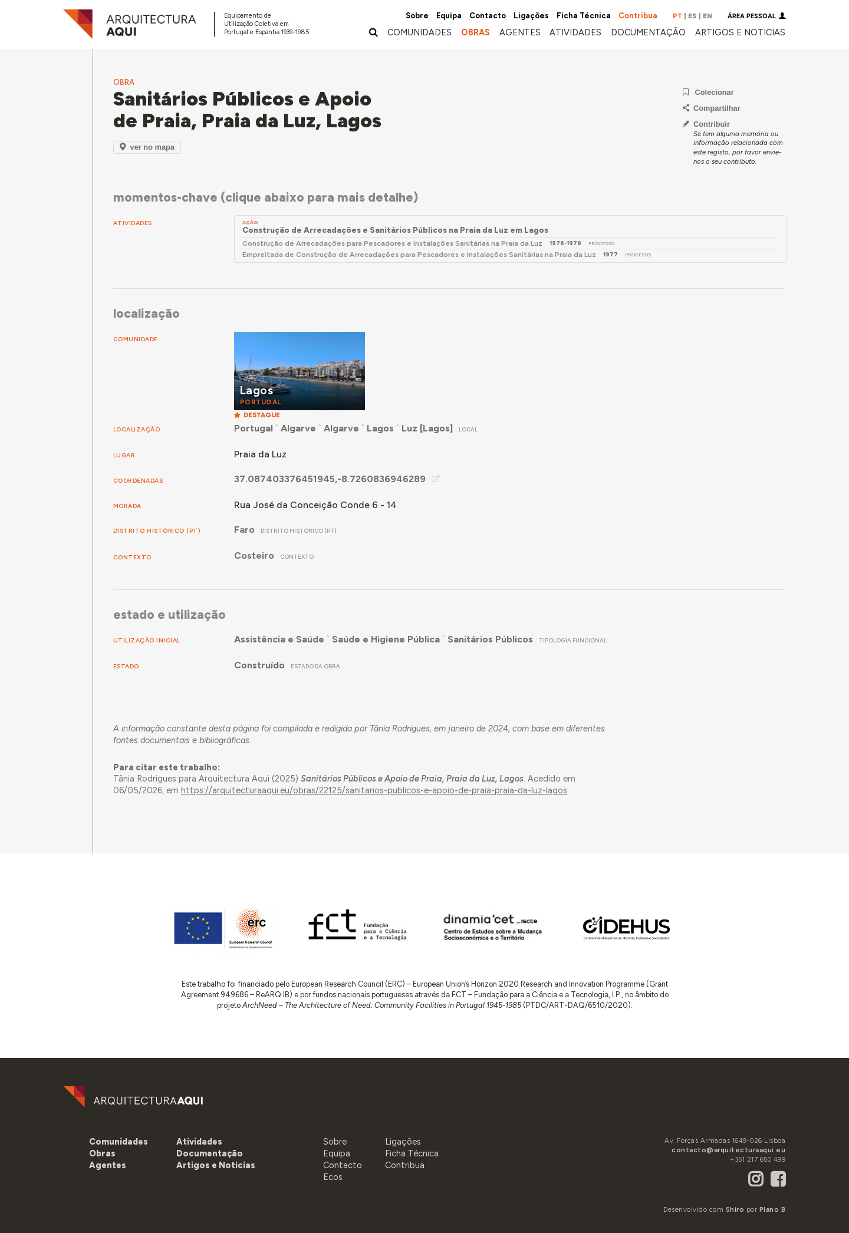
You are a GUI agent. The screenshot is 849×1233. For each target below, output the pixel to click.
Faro (244, 529)
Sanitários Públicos (490, 639)
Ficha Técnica (584, 15)
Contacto (487, 15)
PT (677, 16)
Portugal (253, 428)
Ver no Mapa (147, 147)
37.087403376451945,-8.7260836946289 (330, 478)
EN (707, 16)
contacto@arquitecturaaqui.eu (728, 1150)
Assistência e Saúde (279, 639)
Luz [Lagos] (427, 428)
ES (692, 16)
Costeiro (254, 555)
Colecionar (708, 92)
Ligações (531, 15)
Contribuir (706, 124)
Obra (123, 82)
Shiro (735, 1209)
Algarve (298, 428)
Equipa (449, 15)
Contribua (637, 15)
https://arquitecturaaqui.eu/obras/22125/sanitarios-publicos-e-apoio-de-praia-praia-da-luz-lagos (374, 790)
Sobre (417, 15)
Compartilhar (712, 108)
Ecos (333, 1177)
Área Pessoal (752, 16)
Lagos (380, 428)
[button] (520, 32)
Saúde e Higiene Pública (386, 639)
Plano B (772, 1209)
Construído (259, 665)
